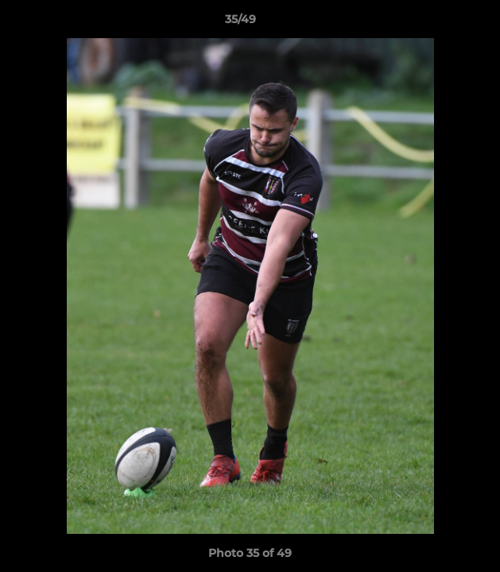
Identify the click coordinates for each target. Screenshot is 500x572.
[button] (442, 23)
